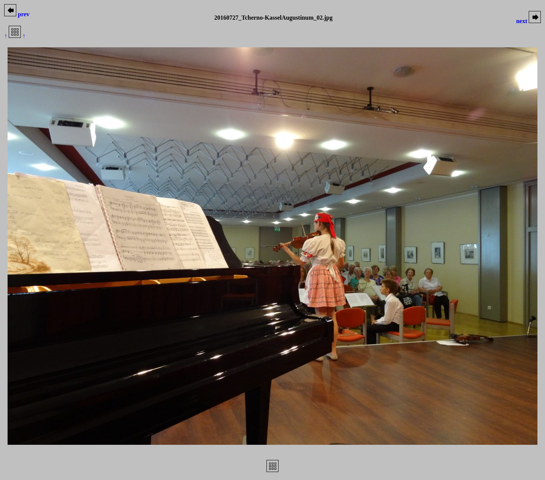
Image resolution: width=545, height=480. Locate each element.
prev (17, 14)
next (528, 21)
